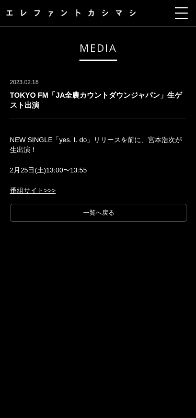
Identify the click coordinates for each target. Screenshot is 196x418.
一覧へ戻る (98, 212)
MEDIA (98, 48)
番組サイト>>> (33, 190)
